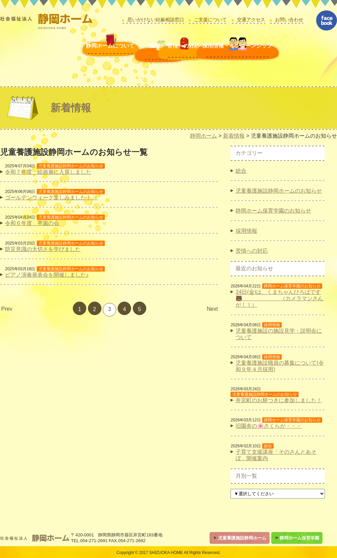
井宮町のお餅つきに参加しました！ (279, 400)
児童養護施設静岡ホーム (242, 537)
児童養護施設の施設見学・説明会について (279, 334)
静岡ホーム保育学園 (299, 537)
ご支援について (210, 19)
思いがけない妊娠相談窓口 (155, 19)
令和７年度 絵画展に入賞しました (48, 172)
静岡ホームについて (55, 53)
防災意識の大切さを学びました (43, 249)
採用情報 (246, 231)
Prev (6, 309)
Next (212, 309)
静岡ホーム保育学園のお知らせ (273, 211)
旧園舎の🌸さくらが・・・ (269, 426)
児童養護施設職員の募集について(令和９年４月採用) (280, 366)
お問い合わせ (289, 19)
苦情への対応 (179, 53)
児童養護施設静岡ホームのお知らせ (279, 191)
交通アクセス (251, 19)
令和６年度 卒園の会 (32, 223)
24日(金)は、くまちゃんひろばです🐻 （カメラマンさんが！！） (279, 298)
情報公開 (117, 53)
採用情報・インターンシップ (262, 53)
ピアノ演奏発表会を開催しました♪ (47, 275)
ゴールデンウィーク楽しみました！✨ (51, 197)
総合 (241, 171)
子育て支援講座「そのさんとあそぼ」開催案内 (276, 455)
